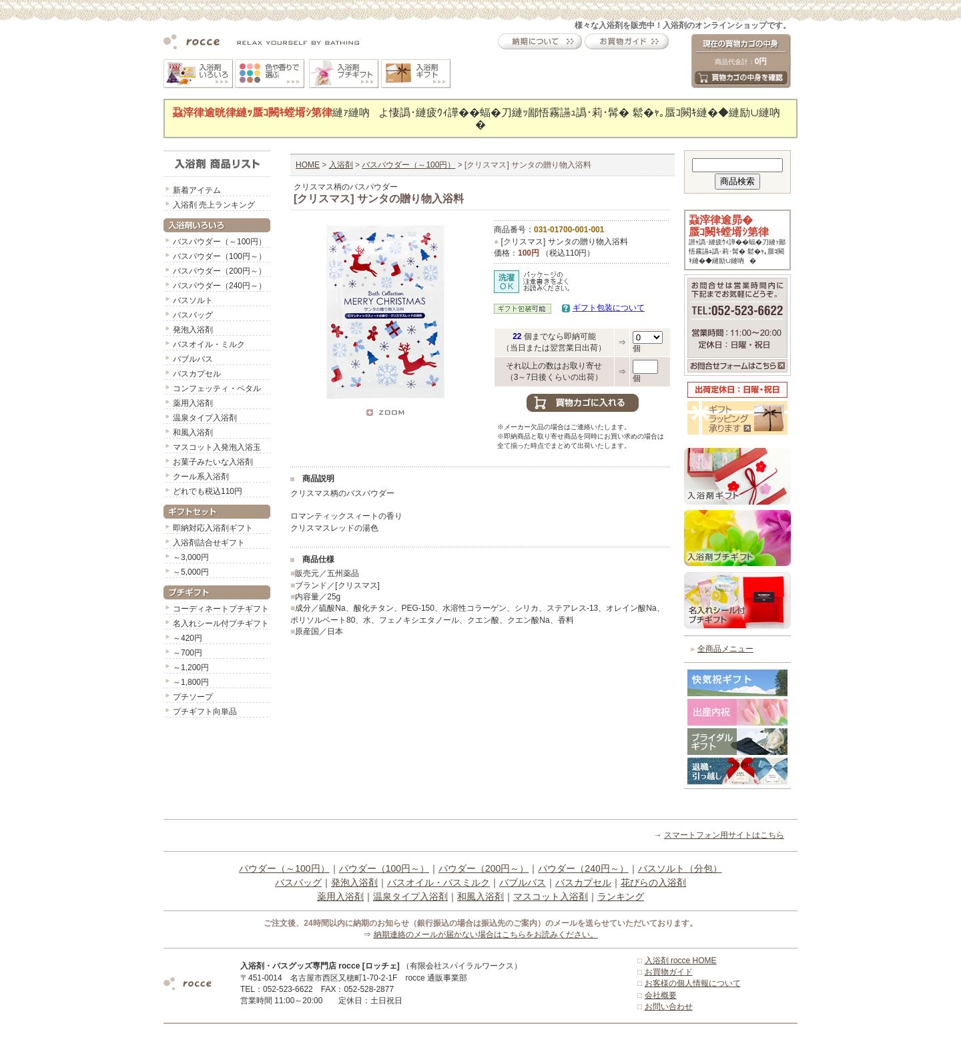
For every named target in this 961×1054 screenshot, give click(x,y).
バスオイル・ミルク (209, 344)
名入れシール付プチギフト (221, 623)
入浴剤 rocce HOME (681, 960)
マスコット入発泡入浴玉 (217, 447)
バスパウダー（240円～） (219, 285)
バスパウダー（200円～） (219, 271)
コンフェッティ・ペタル (217, 388)
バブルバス (193, 359)
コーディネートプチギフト (221, 608)
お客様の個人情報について (693, 983)
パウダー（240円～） (583, 868)
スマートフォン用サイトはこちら (724, 835)
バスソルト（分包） (680, 868)
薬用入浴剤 (193, 403)
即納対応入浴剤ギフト (213, 528)
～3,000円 (191, 557)
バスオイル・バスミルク (438, 882)
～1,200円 (191, 667)
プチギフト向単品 (205, 711)
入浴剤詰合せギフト (209, 542)
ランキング (620, 896)
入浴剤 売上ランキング (214, 205)
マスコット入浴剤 (550, 896)
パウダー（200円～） (483, 868)
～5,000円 (191, 572)
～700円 (187, 652)
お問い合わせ (669, 1006)
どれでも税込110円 (207, 491)
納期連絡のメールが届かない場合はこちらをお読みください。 (486, 934)
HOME (308, 165)
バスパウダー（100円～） (219, 256)
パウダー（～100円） (284, 868)
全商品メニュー (725, 648)
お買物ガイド (669, 972)
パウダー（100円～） (384, 868)
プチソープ (193, 697)
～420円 (187, 638)
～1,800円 (191, 682)
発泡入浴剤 (193, 329)
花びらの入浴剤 (653, 882)
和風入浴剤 (193, 432)
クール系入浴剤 (201, 476)
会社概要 (661, 995)
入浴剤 (341, 165)
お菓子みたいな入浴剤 (213, 462)
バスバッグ (193, 315)
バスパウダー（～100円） (219, 241)
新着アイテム (197, 190)
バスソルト (193, 300)
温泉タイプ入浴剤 (205, 418)
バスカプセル (197, 373)
